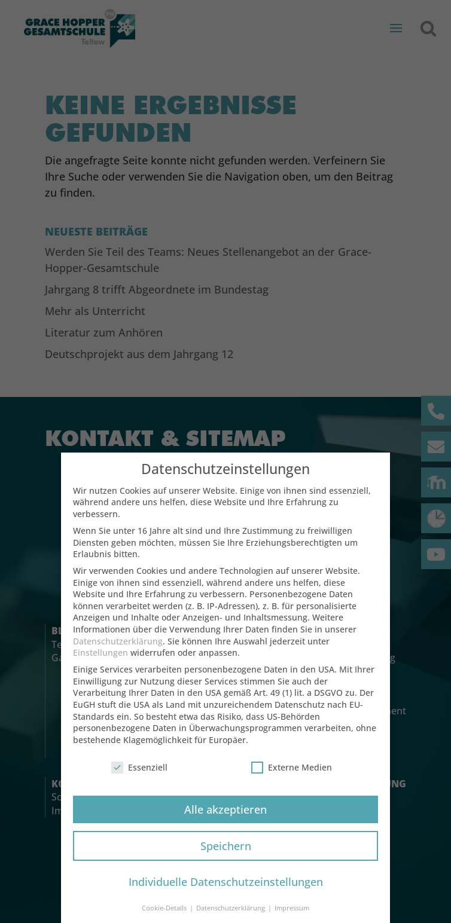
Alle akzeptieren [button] (225, 821)
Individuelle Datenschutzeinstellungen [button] (226, 894)
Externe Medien (291, 778)
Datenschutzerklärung (118, 652)
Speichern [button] (225, 857)
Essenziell (139, 778)
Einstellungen (100, 664)
